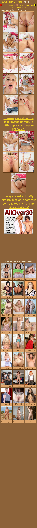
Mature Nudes (15, 2)
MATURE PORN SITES (24, 5)
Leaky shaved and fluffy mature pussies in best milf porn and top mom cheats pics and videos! (18, 201)
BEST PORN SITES (7, 5)
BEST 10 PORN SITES (24, 6)
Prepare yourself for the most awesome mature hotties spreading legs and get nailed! (18, 123)
